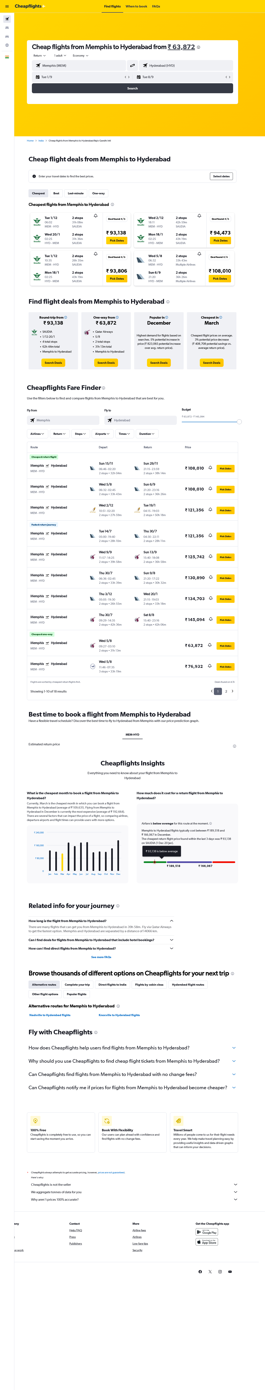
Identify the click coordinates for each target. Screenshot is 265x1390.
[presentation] (205, 47)
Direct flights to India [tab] (120, 984)
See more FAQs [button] (108, 957)
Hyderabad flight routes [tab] (195, 984)
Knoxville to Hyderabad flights (126, 1015)
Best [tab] (63, 193)
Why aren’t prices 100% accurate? (141, 1199)
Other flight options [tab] (52, 994)
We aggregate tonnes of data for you (141, 1191)
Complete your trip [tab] (84, 984)
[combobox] (47, 55)
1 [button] (225, 691)
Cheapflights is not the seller (141, 1184)
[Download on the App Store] (214, 1242)
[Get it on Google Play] (214, 1232)
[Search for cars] (7, 36)
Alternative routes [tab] (51, 984)
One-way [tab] (106, 193)
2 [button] (233, 691)
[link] (60, 363)
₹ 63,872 (188, 47)
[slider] (246, 421)
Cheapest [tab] (45, 193)
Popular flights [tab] (84, 994)
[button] (7, 6)
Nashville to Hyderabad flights (57, 1015)
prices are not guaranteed (118, 1172)
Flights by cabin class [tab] (156, 984)
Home (37, 140)
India (48, 140)
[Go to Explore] (7, 45)
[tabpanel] (139, 841)
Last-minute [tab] (83, 193)
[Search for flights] (7, 19)
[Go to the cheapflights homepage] (30, 6)
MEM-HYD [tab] (140, 734)
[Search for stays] (7, 28)
